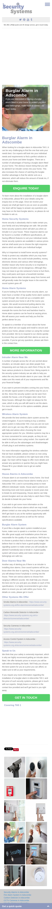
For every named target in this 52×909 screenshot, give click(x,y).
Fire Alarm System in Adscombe (17, 895)
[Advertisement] (26, 57)
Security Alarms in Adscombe (16, 892)
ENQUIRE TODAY (26, 188)
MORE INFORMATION (26, 350)
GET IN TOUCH (26, 697)
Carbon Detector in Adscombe (17, 898)
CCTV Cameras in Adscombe (16, 900)
